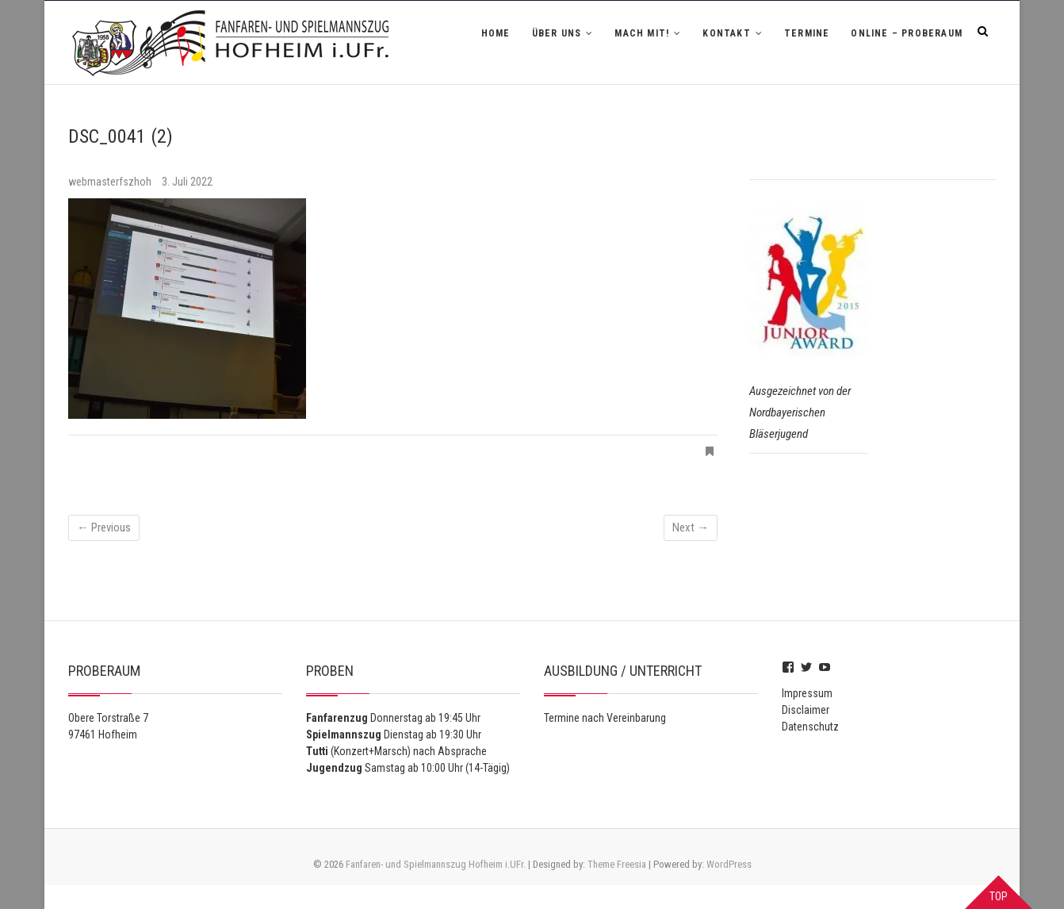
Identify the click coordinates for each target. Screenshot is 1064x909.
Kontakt (726, 33)
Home (496, 33)
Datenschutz (810, 726)
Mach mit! (641, 33)
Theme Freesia (616, 864)
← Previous (104, 527)
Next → (690, 527)
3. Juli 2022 (187, 181)
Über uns (557, 33)
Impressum (807, 693)
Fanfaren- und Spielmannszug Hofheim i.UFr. (436, 864)
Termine (806, 33)
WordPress (729, 864)
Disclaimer (805, 710)
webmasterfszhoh (111, 181)
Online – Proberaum (907, 33)
